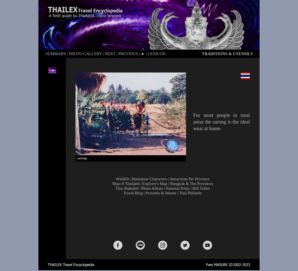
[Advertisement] (164, 217)
